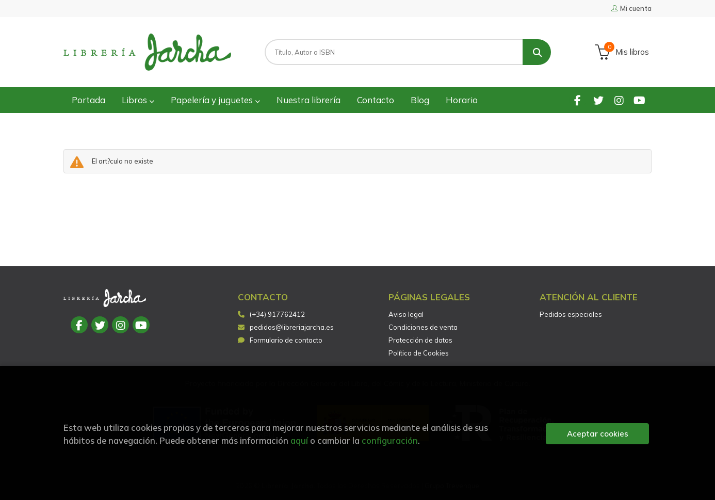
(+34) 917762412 (277, 314)
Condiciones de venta (423, 327)
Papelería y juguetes (215, 99)
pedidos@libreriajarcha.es (286, 327)
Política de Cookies (418, 353)
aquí (299, 440)
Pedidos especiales (571, 314)
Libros (138, 99)
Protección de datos (420, 340)
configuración (390, 440)
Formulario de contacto (280, 340)
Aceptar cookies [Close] (597, 434)
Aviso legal (406, 314)
